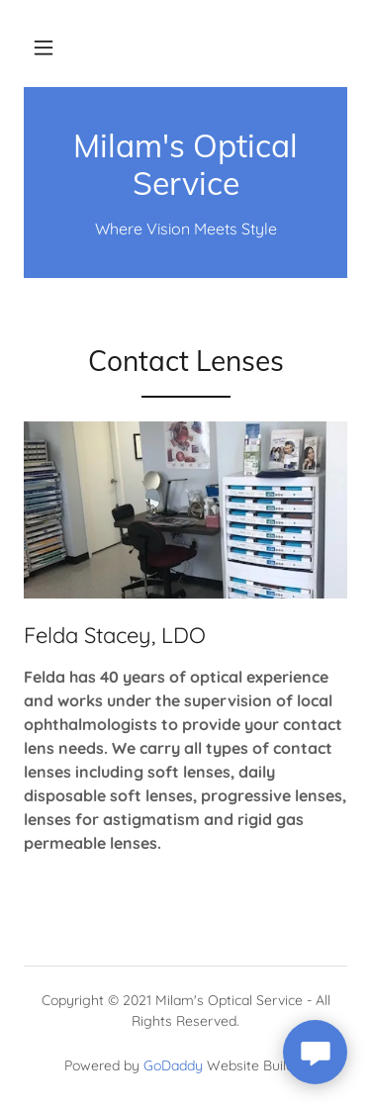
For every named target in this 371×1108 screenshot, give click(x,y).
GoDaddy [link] (173, 1065)
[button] (43, 47)
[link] (185, 165)
